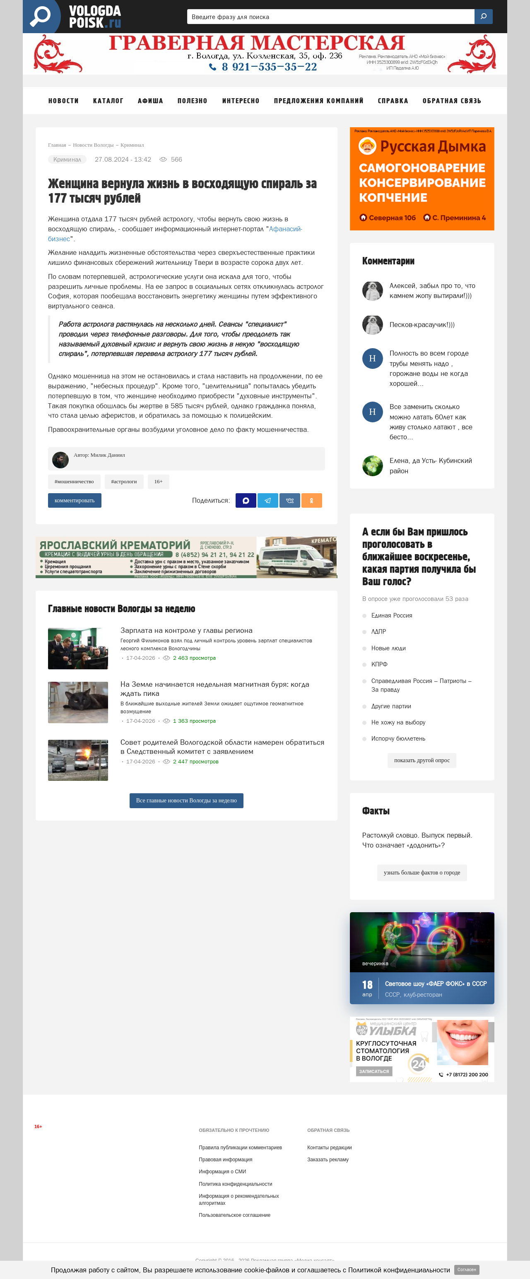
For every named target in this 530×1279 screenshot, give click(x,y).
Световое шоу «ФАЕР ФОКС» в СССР (436, 983)
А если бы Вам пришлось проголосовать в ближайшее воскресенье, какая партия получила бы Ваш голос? (419, 557)
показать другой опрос (422, 760)
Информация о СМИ (222, 1172)
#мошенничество (74, 481)
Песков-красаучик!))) (422, 324)
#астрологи (124, 481)
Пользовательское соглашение (234, 1215)
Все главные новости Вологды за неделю (186, 800)
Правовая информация (225, 1160)
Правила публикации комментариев (240, 1148)
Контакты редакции (329, 1148)
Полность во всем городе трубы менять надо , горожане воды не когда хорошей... (429, 368)
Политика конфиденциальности (235, 1184)
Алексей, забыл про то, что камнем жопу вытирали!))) (432, 290)
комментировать (75, 500)
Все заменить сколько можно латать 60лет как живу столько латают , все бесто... (431, 421)
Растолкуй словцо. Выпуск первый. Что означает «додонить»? (417, 840)
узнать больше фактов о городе (422, 873)
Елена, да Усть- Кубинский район (431, 465)
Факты (376, 811)
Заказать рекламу (328, 1160)
